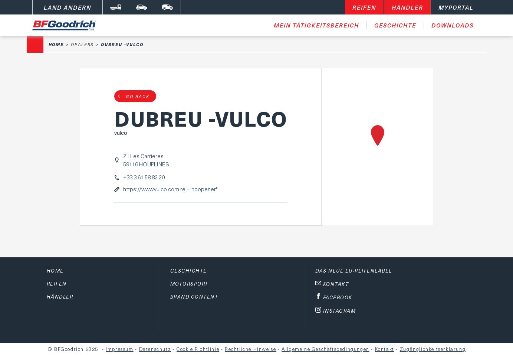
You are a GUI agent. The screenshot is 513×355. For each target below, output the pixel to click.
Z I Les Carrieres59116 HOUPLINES (146, 160)
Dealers (82, 44)
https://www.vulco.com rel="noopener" (170, 189)
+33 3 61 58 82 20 (144, 177)
